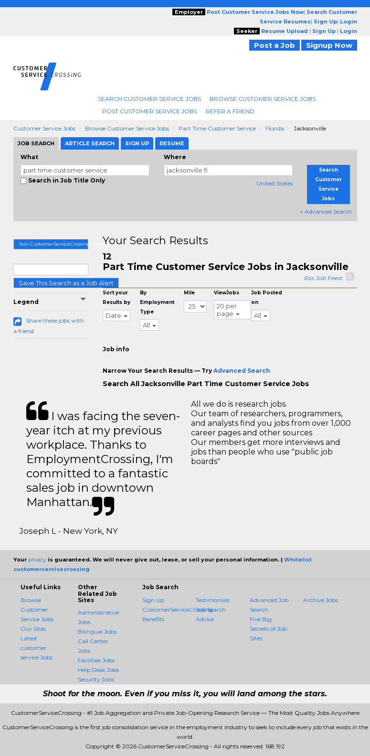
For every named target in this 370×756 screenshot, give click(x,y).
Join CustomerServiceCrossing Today (54, 244)
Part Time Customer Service (217, 128)
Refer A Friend (230, 111)
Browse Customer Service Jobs (263, 98)
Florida (274, 128)
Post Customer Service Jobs (149, 111)
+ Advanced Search (326, 211)
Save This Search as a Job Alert (66, 283)
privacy (37, 559)
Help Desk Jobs (98, 669)
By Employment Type (157, 302)
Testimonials (213, 600)
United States (274, 183)
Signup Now (329, 45)
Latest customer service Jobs (37, 648)
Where (175, 157)
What (29, 157)
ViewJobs (226, 293)
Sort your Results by (116, 297)
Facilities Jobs (96, 660)
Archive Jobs (320, 600)
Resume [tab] (171, 143)
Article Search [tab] (90, 143)
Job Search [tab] (36, 143)
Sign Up (153, 600)
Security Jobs (96, 679)
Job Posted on (266, 297)
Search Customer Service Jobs (149, 98)
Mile (189, 293)
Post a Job (274, 45)
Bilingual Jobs (97, 631)
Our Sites (33, 628)
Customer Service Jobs (44, 128)
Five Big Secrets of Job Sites (268, 629)
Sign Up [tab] (137, 143)
